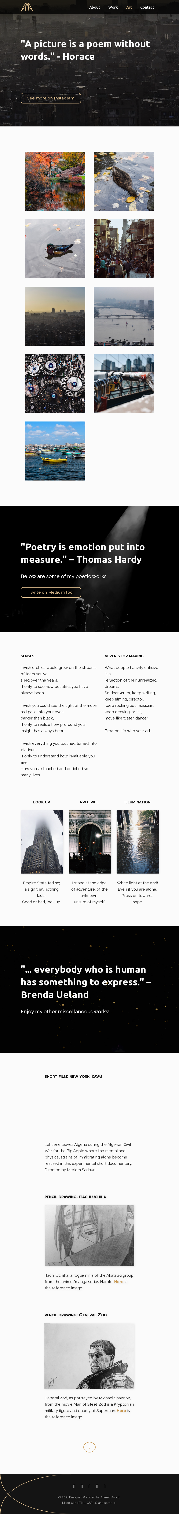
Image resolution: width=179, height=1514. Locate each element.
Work (113, 7)
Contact (147, 7)
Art (129, 7)
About (94, 7)
